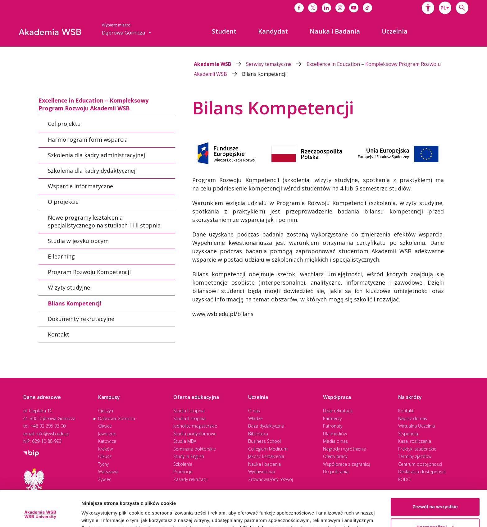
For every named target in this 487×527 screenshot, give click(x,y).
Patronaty (332, 426)
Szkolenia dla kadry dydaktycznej (91, 170)
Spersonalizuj (435, 496)
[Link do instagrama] (340, 7)
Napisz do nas (412, 418)
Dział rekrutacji (337, 411)
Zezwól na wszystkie (435, 476)
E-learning (61, 256)
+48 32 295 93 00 (48, 426)
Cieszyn (105, 411)
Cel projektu (64, 123)
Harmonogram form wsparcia (88, 139)
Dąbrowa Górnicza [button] (126, 32)
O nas (254, 411)
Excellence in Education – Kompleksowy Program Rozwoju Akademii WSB (93, 104)
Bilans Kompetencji (264, 74)
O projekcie (63, 201)
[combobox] (445, 8)
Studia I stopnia (189, 411)
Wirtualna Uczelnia (416, 426)
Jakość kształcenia (266, 456)
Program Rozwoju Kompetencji (89, 272)
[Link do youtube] (353, 7)
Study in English (188, 456)
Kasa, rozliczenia (414, 441)
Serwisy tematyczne (276, 64)
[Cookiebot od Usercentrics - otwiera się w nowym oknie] (40, 515)
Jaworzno (107, 434)
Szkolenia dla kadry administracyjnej (96, 155)
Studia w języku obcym (78, 241)
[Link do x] (312, 7)
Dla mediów (335, 434)
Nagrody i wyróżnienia (344, 449)
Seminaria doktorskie (194, 449)
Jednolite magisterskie (195, 426)
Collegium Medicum (268, 449)
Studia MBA (184, 441)
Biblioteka (258, 434)
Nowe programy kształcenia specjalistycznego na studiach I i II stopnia (104, 221)
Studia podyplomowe (194, 434)
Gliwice (105, 426)
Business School (264, 441)
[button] (428, 8)
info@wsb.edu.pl (52, 434)
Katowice (107, 441)
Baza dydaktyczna (266, 426)
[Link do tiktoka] (367, 7)
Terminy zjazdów (414, 456)
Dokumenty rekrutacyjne (81, 319)
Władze (255, 418)
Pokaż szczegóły (100, 514)
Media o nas (335, 441)
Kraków (105, 449)
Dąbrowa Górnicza (116, 418)
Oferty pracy (335, 456)
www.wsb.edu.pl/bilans (222, 314)
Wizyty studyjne (69, 287)
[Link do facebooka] (299, 7)
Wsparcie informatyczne (80, 186)
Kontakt (58, 334)
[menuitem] (224, 31)
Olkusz (105, 456)
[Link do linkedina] (326, 7)
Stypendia (408, 434)
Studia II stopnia (189, 418)
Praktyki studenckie (417, 449)
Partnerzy (332, 418)
